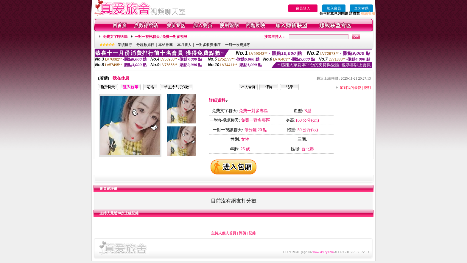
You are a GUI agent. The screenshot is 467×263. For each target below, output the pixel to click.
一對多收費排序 (208, 45)
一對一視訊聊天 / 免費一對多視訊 (161, 37)
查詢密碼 (361, 8)
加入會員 (334, 8)
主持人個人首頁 (223, 233)
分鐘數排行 (145, 45)
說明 (367, 88)
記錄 (252, 233)
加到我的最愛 (350, 88)
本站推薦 (165, 45)
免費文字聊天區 (115, 37)
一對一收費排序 (237, 45)
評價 (242, 233)
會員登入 (303, 8)
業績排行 (125, 45)
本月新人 (184, 45)
